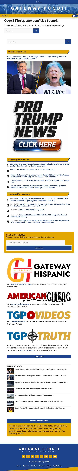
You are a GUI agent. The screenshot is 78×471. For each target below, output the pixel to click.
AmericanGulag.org (20, 304)
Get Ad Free (57, 466)
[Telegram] (46, 456)
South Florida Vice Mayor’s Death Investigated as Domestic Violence (40, 408)
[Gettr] (28, 456)
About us (26, 466)
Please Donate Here (39, 421)
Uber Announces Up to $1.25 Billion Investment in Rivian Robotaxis (39, 401)
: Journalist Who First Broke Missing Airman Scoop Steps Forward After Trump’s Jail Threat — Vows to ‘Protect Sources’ (40, 221)
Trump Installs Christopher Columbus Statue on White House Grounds (40, 376)
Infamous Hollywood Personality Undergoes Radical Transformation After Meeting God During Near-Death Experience (39, 165)
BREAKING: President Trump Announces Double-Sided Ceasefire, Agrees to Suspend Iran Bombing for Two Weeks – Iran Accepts (40, 176)
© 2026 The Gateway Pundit (39, 462)
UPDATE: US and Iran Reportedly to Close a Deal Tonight (32, 170)
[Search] (36, 30)
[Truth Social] (23, 456)
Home (19, 466)
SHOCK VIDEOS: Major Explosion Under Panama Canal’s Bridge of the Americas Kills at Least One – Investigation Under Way (38, 187)
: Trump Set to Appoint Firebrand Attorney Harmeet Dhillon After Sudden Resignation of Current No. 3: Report (40, 205)
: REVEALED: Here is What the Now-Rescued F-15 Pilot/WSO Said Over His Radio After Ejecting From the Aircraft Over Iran (39, 200)
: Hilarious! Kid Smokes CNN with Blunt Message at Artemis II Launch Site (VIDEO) (39, 216)
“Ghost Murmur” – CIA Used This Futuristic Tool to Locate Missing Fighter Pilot (40, 181)
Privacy (41, 466)
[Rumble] (41, 456)
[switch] (75, 15)
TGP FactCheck (27, 350)
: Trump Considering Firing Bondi (27, 210)
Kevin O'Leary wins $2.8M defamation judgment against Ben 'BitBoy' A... (41, 369)
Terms (48, 466)
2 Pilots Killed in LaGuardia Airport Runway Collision (34, 388)
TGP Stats (39, 356)
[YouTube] (55, 456)
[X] (32, 456)
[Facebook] (37, 456)
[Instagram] (50, 456)
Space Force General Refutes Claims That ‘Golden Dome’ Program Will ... (41, 382)
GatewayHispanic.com (21, 284)
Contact (34, 466)
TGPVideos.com (18, 321)
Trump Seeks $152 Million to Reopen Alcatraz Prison (34, 395)
